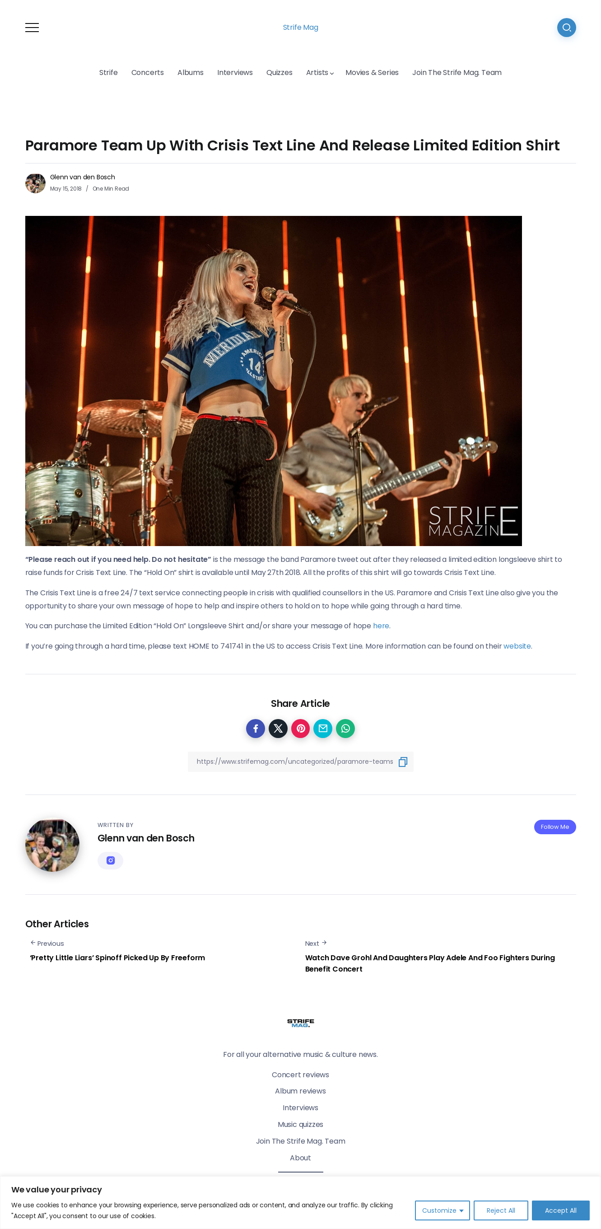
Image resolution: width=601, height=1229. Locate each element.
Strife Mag (300, 27)
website (517, 646)
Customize (439, 1210)
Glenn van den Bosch (82, 177)
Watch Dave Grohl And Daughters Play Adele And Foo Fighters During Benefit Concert (430, 964)
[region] (300, 1202)
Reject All (501, 1210)
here (381, 626)
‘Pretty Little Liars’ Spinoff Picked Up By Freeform (117, 958)
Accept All (561, 1210)
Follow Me (555, 827)
